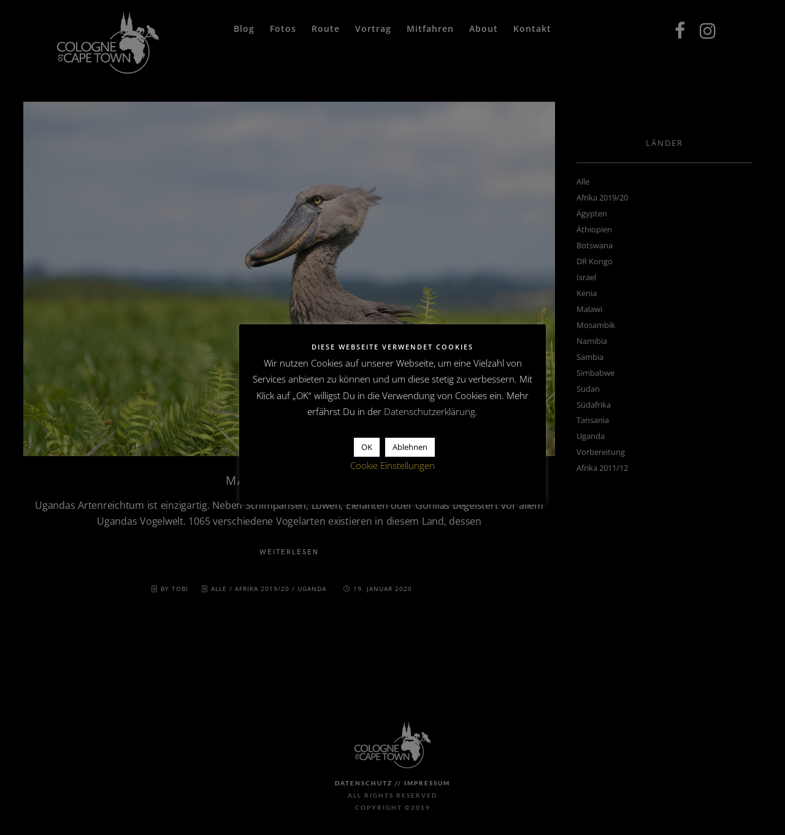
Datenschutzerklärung (429, 411)
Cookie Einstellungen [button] (392, 465)
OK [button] (366, 446)
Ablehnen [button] (409, 446)
